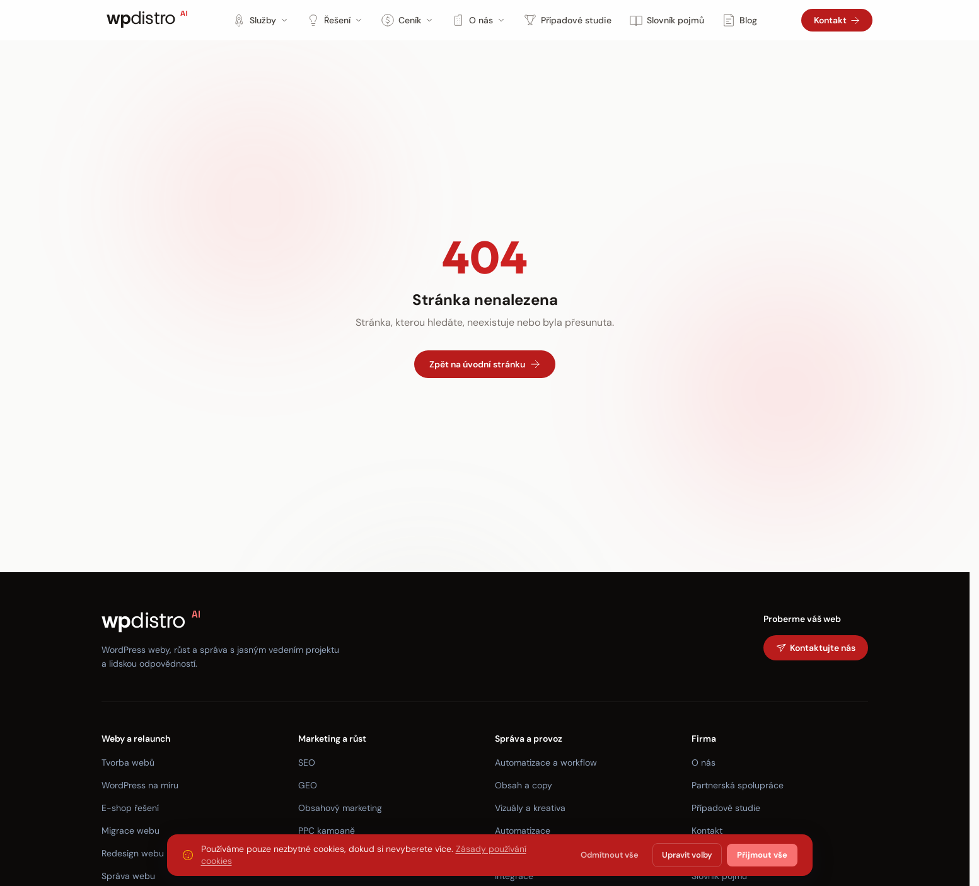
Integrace (514, 876)
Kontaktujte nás (815, 647)
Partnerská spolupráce (738, 785)
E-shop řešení (130, 808)
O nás (478, 20)
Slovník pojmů (666, 20)
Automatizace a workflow (546, 762)
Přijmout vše (762, 854)
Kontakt (837, 20)
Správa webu (128, 876)
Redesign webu (132, 853)
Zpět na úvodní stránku (484, 364)
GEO (307, 785)
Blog (739, 20)
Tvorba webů (127, 762)
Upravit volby (687, 854)
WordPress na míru (139, 785)
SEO (306, 762)
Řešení (334, 20)
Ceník (407, 20)
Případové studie (567, 20)
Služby (260, 20)
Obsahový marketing (340, 808)
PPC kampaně (326, 830)
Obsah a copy (523, 785)
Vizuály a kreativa (530, 808)
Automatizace (522, 830)
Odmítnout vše (610, 854)
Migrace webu (130, 830)
